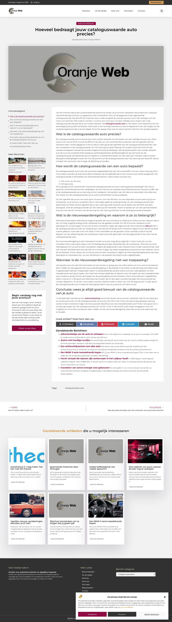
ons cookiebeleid (127, 607)
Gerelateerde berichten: (21, 146)
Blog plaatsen (87, 588)
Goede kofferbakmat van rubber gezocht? (102, 468)
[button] (165, 597)
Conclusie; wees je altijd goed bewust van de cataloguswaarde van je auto (27, 138)
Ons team (128, 11)
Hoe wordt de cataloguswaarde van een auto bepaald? (26, 121)
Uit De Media (100, 11)
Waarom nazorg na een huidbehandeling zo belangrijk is (36, 231)
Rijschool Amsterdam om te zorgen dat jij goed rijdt (64, 522)
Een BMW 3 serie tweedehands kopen (81, 352)
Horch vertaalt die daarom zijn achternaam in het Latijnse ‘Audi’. (95, 358)
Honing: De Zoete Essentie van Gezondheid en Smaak (16, 231)
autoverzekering (92, 298)
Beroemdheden (88, 572)
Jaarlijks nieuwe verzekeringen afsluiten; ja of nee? (27, 522)
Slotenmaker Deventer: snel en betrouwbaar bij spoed (36, 264)
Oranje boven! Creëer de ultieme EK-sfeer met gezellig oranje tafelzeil (17, 281)
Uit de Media (87, 575)
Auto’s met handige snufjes (75, 340)
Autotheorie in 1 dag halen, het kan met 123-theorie (27, 468)
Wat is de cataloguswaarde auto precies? (27, 116)
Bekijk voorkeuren (152, 614)
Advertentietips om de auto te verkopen (82, 334)
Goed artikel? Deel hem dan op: (25, 143)
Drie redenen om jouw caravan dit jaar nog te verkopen (145, 468)
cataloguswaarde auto (74, 388)
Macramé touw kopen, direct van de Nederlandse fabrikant (16, 216)
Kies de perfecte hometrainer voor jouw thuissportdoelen (36, 281)
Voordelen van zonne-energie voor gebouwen (85, 368)
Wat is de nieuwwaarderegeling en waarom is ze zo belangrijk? (24, 126)
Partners (86, 11)
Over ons (115, 11)
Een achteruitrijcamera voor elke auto (81, 346)
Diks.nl (148, 226)
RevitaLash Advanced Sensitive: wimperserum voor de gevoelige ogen (36, 216)
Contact (141, 11)
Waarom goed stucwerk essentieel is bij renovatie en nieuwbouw (37, 185)
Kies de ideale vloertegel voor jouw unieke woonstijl (36, 200)
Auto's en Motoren (86, 23)
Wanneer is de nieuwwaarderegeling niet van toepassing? (27, 132)
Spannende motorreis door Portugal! (64, 468)
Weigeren (122, 614)
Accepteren (92, 614)
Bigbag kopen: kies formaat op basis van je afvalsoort (36, 168)
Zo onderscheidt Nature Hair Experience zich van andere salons (17, 185)
